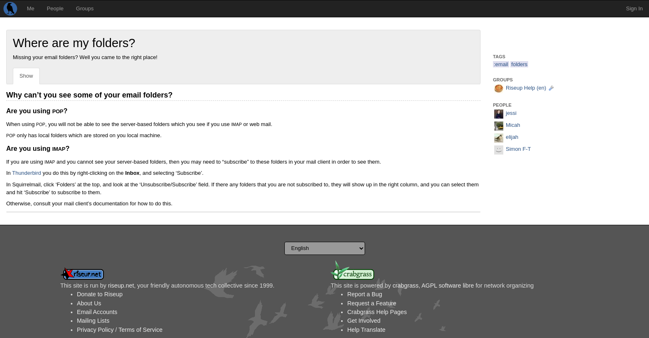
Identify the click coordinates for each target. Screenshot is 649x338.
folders (519, 64)
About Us (89, 303)
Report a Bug (364, 294)
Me (30, 8)
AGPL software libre (447, 285)
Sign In (634, 8)
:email (501, 64)
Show (26, 76)
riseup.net (121, 285)
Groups (85, 8)
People (55, 8)
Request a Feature (371, 303)
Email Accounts (97, 312)
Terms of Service (140, 329)
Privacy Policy (95, 329)
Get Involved (363, 320)
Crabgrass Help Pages (377, 312)
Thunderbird (26, 173)
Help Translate (366, 329)
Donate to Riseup (100, 294)
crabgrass (405, 285)
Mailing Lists (93, 320)
